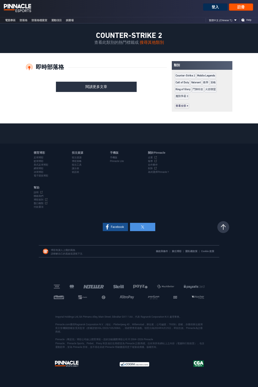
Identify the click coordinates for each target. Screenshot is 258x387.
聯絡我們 (38, 196)
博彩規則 (38, 199)
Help (248, 20)
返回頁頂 (223, 227)
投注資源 (77, 157)
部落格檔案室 (39, 20)
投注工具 (77, 164)
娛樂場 (70, 20)
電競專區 (10, 20)
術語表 (75, 172)
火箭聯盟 (210, 89)
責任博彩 (177, 251)
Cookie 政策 (207, 251)
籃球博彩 (38, 161)
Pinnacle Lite (117, 161)
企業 (150, 157)
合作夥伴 (153, 164)
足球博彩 (38, 157)
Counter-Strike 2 (185, 75)
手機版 (113, 157)
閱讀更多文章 (96, 87)
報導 (150, 161)
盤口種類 (38, 203)
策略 (213, 82)
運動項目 (56, 20)
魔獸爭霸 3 (182, 96)
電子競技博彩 (41, 175)
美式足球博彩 (41, 164)
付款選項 (38, 206)
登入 (215, 7)
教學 (205, 82)
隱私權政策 (191, 251)
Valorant (196, 82)
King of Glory (183, 89)
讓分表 (75, 168)
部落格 (23, 20)
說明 (36, 192)
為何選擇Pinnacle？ (158, 172)
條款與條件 (162, 251)
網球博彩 (38, 168)
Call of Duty (182, 82)
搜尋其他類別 (152, 43)
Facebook (117, 227)
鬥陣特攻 (198, 89)
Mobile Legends (206, 75)
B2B (150, 168)
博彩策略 (77, 161)
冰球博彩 (38, 172)
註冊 (241, 7)
